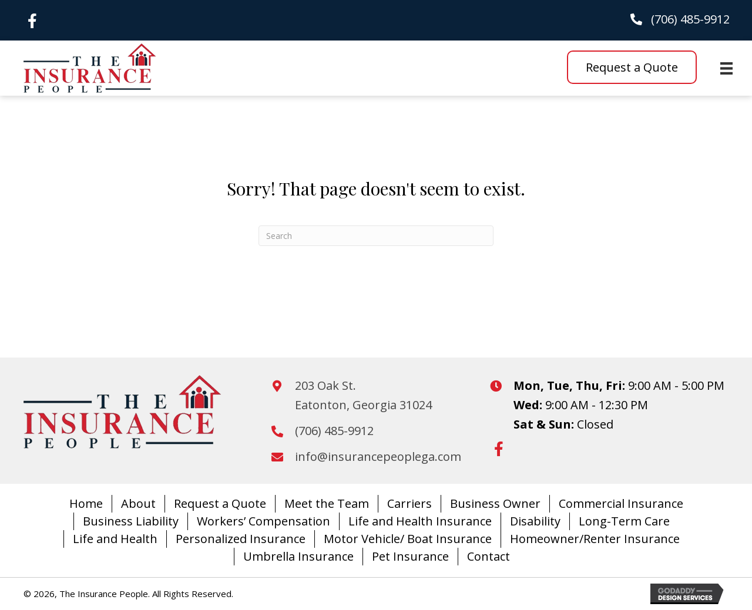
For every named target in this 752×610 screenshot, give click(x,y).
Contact (488, 556)
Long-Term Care (624, 521)
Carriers (409, 503)
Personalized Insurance (241, 539)
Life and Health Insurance (420, 521)
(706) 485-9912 (690, 19)
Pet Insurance (410, 556)
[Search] (376, 235)
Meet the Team (326, 503)
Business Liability (131, 521)
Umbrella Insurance (298, 556)
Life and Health (115, 539)
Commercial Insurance (621, 503)
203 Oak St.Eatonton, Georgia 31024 (363, 395)
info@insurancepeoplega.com (378, 456)
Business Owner (495, 503)
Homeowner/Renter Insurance (595, 539)
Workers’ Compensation (263, 521)
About (138, 503)
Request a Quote (220, 503)
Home (86, 503)
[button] (32, 20)
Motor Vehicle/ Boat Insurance (408, 539)
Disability (535, 521)
